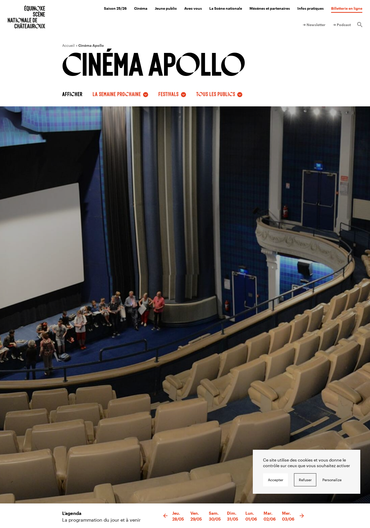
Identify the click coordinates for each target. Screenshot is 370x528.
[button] (165, 516)
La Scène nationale (225, 8)
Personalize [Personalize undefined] (332, 480)
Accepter (275, 480)
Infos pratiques (310, 8)
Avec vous (193, 8)
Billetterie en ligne (346, 8)
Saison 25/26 (115, 8)
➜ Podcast (342, 25)
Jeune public (166, 8)
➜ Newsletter (314, 25)
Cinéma (140, 8)
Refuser (305, 480)
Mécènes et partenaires (269, 8)
